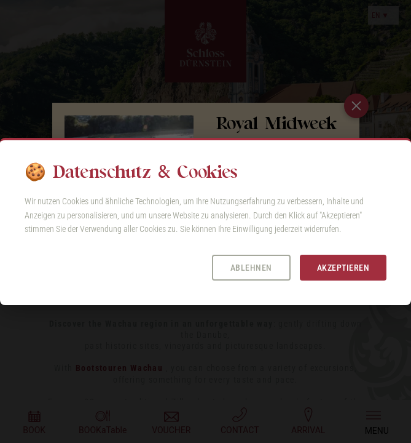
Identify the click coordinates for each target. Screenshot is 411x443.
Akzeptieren (343, 268)
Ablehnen (251, 268)
